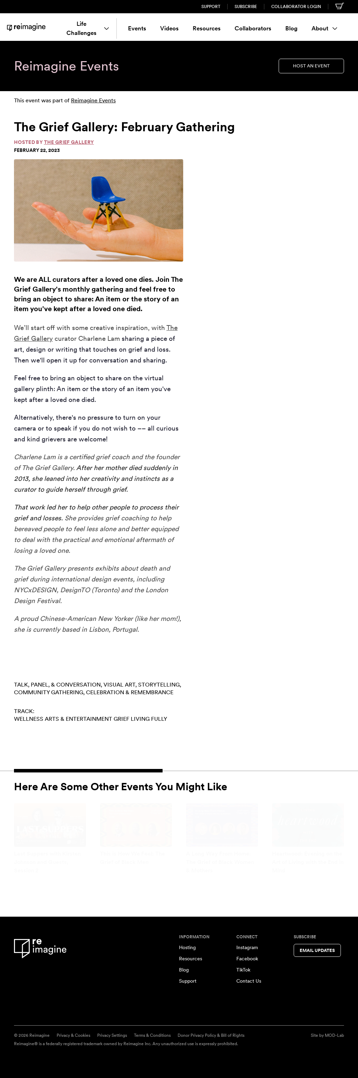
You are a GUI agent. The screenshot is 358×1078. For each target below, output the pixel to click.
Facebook (247, 958)
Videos (169, 28)
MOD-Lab (334, 1035)
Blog (291, 28)
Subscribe (246, 6)
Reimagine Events (93, 100)
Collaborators (253, 28)
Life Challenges (87, 28)
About (324, 28)
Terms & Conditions (152, 1035)
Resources (207, 28)
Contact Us (248, 981)
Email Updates (317, 950)
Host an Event (311, 65)
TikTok (243, 970)
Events (137, 28)
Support (210, 6)
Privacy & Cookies (73, 1035)
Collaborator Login (296, 6)
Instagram (247, 947)
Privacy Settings (112, 1035)
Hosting (187, 947)
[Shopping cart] (339, 6)
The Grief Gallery (69, 142)
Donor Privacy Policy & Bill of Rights (211, 1035)
